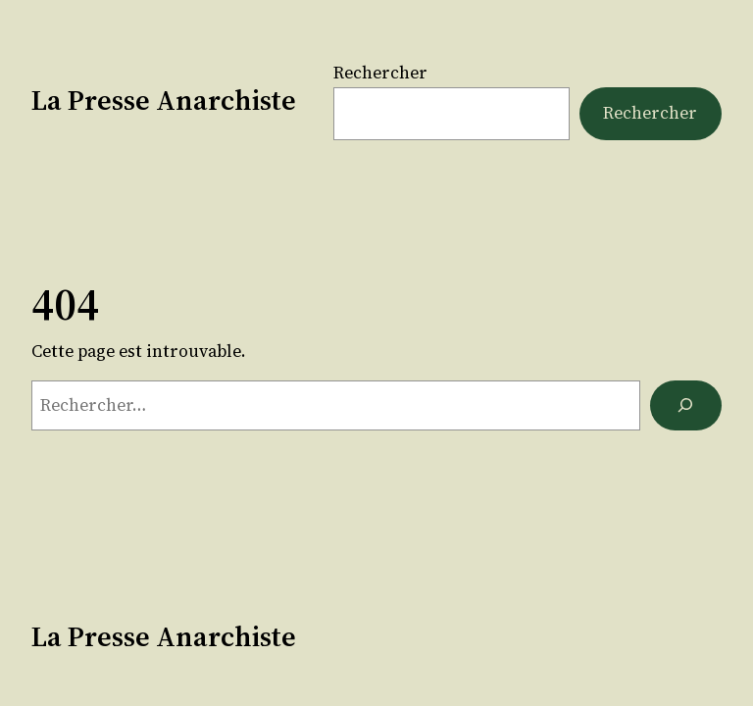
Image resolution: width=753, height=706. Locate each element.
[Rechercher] (686, 405)
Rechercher (380, 72)
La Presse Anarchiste (163, 100)
